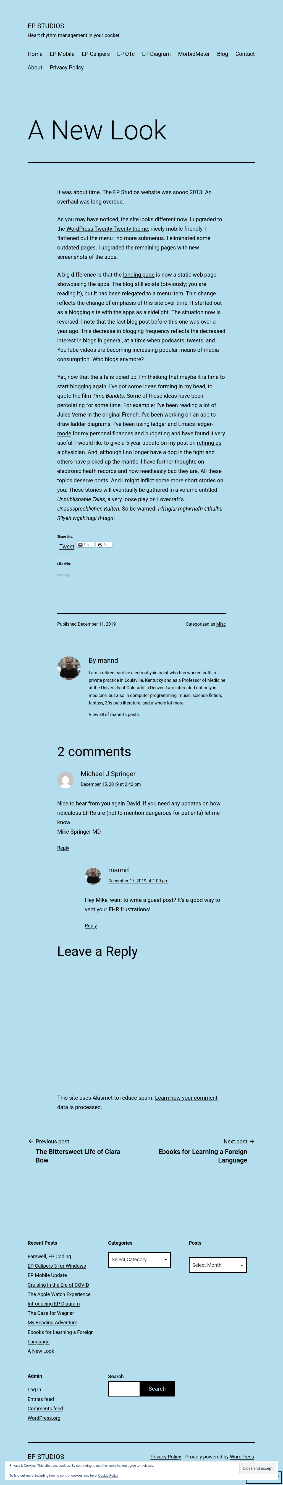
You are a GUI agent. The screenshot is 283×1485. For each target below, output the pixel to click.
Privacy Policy (67, 67)
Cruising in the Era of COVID (58, 1285)
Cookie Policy (108, 1476)
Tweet (66, 545)
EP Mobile (62, 54)
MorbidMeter (194, 54)
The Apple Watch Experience (59, 1294)
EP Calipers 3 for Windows (57, 1266)
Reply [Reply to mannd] (91, 926)
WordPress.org (44, 1418)
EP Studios (46, 26)
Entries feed (41, 1399)
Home (35, 54)
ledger (158, 424)
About (35, 67)
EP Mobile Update (47, 1275)
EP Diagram (156, 54)
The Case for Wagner (51, 1313)
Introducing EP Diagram (54, 1304)
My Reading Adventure (52, 1322)
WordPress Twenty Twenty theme (107, 228)
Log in (34, 1389)
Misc (221, 624)
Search (116, 1376)
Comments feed (45, 1408)
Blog (222, 54)
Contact (245, 54)
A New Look (41, 1351)
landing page (138, 274)
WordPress (242, 1457)
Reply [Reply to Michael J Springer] (63, 848)
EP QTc (126, 54)
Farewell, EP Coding (49, 1256)
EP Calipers (96, 54)
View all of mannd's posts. (114, 714)
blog (128, 284)
